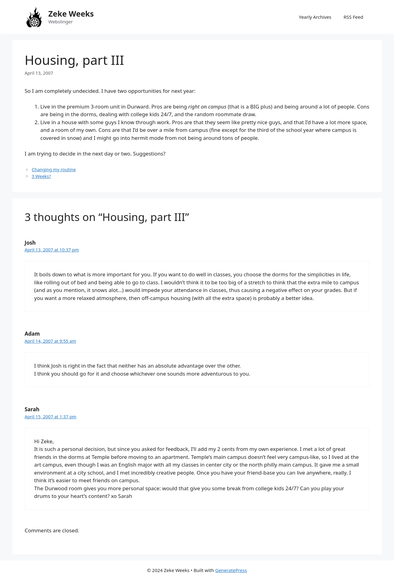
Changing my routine (54, 169)
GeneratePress (231, 570)
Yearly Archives (315, 17)
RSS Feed (353, 17)
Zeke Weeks (71, 13)
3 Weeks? (41, 176)
